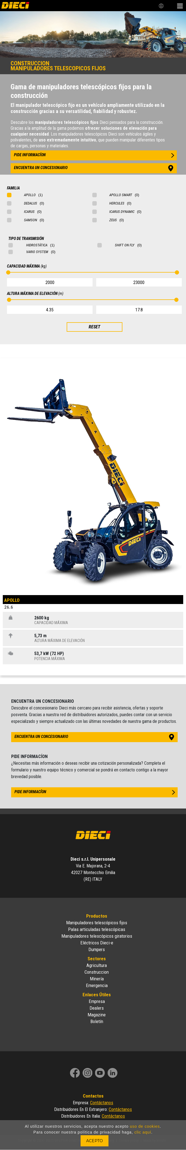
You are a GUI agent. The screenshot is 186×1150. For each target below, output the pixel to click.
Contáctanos (101, 1102)
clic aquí (142, 1132)
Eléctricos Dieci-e (96, 942)
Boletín (96, 1021)
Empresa (97, 1001)
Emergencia (97, 985)
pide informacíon (30, 155)
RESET (94, 326)
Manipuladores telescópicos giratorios (96, 936)
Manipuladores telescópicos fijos (96, 922)
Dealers (97, 1008)
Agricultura (96, 965)
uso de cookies (145, 1126)
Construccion (96, 972)
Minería (97, 978)
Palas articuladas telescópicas (96, 929)
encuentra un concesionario (40, 167)
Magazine (97, 1014)
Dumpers (96, 949)
